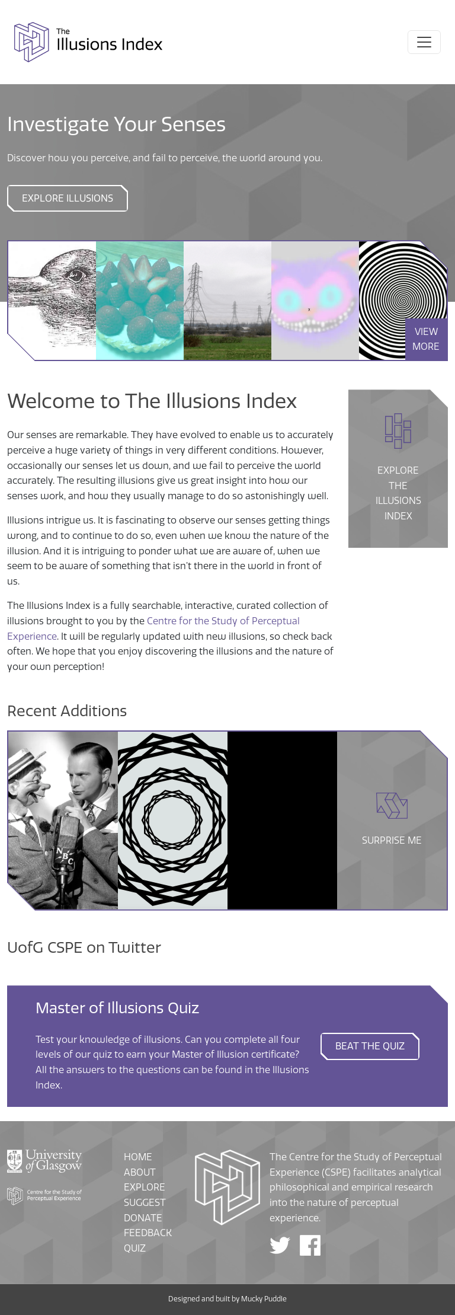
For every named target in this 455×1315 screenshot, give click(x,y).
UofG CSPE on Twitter (84, 948)
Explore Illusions (67, 198)
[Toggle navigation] (424, 42)
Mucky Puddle (264, 1299)
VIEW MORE (426, 339)
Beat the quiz (370, 1046)
